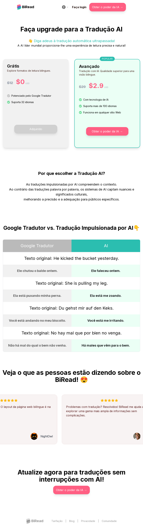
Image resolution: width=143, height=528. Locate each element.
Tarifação (57, 520)
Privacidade (88, 520)
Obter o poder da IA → (107, 7)
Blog (72, 520)
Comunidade (109, 520)
